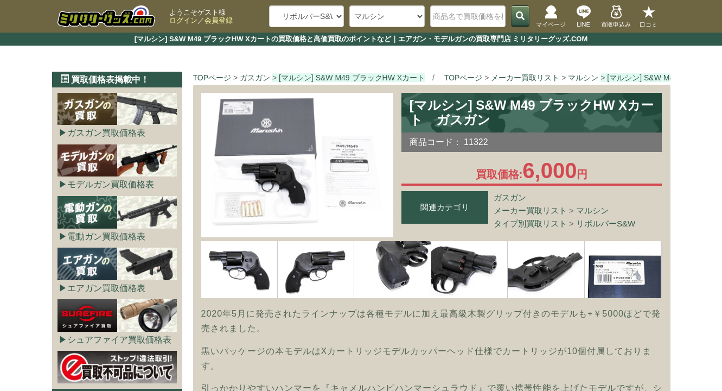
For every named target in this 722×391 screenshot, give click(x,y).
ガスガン (510, 197)
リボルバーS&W (605, 223)
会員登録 (219, 20)
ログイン (183, 20)
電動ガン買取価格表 (106, 236)
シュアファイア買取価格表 (119, 339)
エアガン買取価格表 (106, 288)
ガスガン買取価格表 (106, 132)
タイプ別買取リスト (530, 223)
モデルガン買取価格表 (110, 184)
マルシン (592, 210)
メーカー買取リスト (530, 210)
